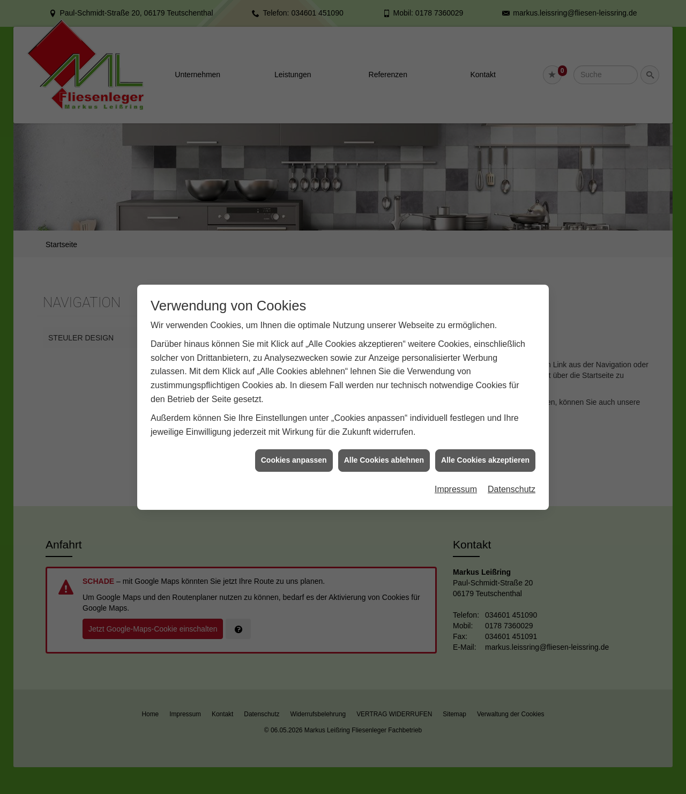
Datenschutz (511, 483)
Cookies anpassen (294, 454)
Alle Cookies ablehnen (384, 454)
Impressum (456, 483)
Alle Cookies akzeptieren (485, 454)
